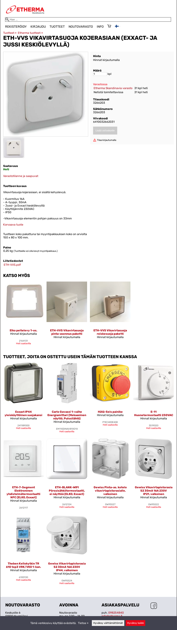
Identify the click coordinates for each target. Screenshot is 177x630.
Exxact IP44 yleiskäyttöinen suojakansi (23, 413)
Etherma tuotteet (30, 33)
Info (100, 26)
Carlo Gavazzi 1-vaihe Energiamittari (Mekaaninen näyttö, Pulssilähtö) (66, 415)
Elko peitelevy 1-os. (23, 330)
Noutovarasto (81, 26)
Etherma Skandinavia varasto (113, 88)
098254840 (116, 612)
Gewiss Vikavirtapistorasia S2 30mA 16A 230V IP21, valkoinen (153, 491)
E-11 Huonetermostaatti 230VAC (153, 413)
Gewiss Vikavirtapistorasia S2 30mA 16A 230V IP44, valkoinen (67, 567)
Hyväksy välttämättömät (108, 623)
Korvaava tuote (13, 224)
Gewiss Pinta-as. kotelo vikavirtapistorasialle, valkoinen (110, 491)
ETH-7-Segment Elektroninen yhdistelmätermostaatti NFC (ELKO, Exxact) (23, 492)
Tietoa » (83, 623)
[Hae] (88, 19)
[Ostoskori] (109, 26)
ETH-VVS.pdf (12, 264)
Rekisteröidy (16, 26)
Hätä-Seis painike (110, 411)
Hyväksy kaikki (135, 623)
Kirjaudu (38, 26)
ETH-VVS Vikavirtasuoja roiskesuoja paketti (110, 332)
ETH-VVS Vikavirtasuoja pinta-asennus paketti (67, 332)
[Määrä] (100, 74)
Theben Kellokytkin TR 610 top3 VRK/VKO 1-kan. (23, 565)
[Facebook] (154, 606)
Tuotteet (57, 26)
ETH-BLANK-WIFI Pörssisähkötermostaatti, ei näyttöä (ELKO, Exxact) (67, 491)
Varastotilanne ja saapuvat (20, 176)
